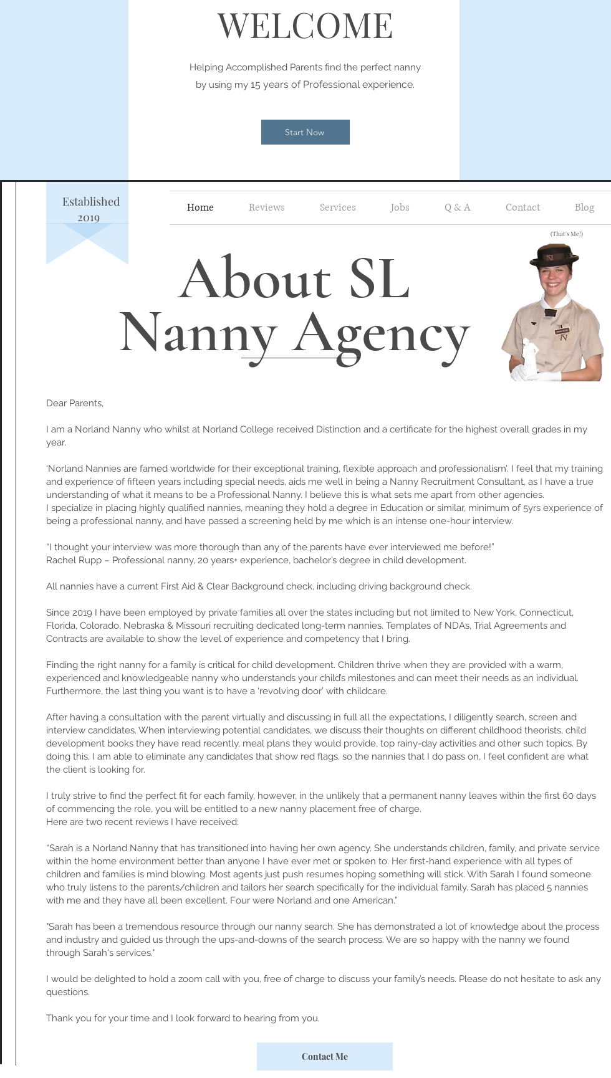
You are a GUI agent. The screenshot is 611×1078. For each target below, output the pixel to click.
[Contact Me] (325, 1056)
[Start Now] (305, 132)
